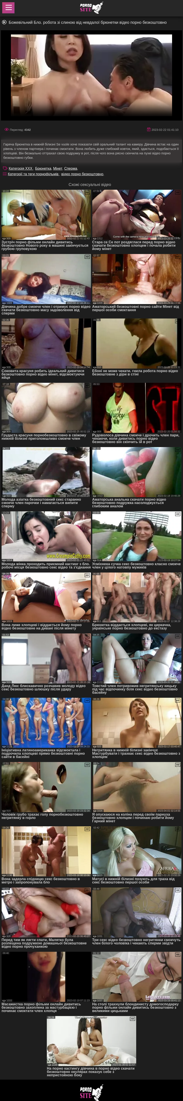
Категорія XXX (21, 168)
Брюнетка (43, 168)
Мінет (57, 168)
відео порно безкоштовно (82, 174)
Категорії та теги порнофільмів (33, 174)
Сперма (70, 168)
